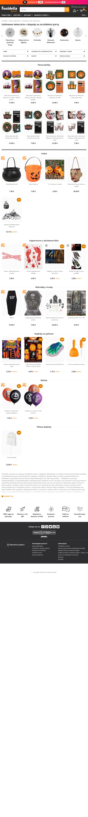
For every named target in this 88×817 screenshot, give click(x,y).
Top (83, 15)
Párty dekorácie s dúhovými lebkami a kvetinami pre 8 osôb (76, 139)
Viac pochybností (37, 555)
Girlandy (37, 40)
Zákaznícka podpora (15, 545)
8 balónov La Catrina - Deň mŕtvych (33, 413)
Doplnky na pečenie (10, 56)
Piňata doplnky (65, 56)
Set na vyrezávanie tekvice (76, 365)
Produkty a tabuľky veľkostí (40, 549)
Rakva (12, 318)
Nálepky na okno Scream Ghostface (55, 273)
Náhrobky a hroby (66, 51)
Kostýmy (17, 15)
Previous (2, 36)
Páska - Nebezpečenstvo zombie (11, 273)
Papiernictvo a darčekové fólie (42, 51)
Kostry (78, 40)
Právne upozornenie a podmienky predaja (71, 549)
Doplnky (27, 15)
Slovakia (60, 560)
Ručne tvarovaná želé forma (55, 365)
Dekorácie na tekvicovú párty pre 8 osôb (76, 97)
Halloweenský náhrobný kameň (33, 319)
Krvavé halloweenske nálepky (33, 273)
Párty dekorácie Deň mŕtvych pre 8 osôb (33, 138)
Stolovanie (64, 40)
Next (86, 36)
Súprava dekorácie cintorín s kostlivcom (55, 319)
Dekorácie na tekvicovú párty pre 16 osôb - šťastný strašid (11, 98)
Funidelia (4, 21)
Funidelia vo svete (64, 547)
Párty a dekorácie (14, 21)
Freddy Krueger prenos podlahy (76, 273)
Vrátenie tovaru (37, 553)
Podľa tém (6, 15)
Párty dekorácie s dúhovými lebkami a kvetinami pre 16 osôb (55, 139)
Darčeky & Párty (41, 15)
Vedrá (5, 51)
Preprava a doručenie (39, 551)
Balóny (34, 56)
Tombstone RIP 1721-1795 (76, 318)
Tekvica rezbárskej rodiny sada (12, 366)
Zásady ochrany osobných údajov (68, 551)
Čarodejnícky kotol (12, 185)
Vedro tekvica (33, 185)
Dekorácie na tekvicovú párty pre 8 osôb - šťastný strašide (33, 98)
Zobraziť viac (8, 497)
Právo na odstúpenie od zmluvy (68, 555)
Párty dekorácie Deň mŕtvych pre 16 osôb (11, 138)
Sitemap (60, 558)
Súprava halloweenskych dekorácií (12, 226)
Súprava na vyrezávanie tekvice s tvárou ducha (33, 366)
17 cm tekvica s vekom (55, 185)
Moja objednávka (37, 547)
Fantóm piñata (11, 458)
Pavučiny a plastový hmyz (10, 42)
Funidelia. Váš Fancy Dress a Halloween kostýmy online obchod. (9, 9)
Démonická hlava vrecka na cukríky (76, 186)
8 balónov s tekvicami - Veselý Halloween (11, 413)
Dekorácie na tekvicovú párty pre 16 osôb (54, 97)
